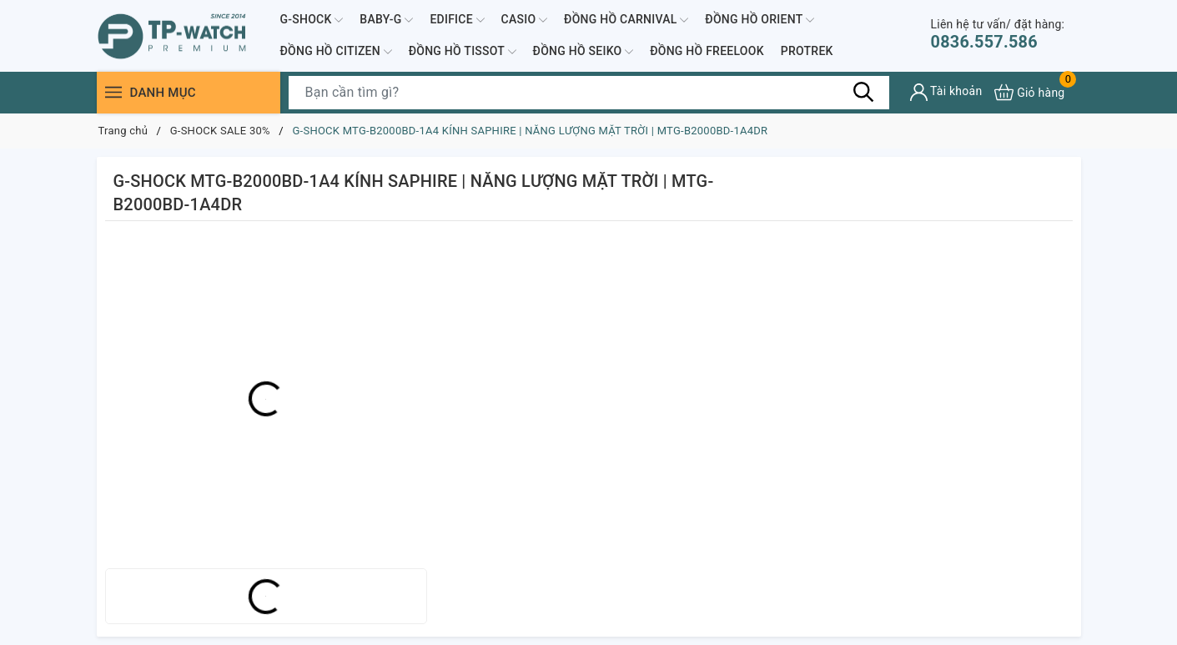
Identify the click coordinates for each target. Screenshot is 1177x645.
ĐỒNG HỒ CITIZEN (336, 51)
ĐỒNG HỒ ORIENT (759, 20)
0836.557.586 (998, 35)
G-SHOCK (312, 20)
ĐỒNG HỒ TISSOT (462, 51)
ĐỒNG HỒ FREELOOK (707, 51)
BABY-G (386, 20)
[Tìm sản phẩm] (589, 92)
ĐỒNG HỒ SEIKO (583, 51)
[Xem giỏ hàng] (1029, 92)
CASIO (524, 20)
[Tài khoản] (946, 92)
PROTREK (807, 51)
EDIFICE (457, 20)
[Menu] (113, 92)
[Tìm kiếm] (864, 91)
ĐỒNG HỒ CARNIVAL (626, 20)
